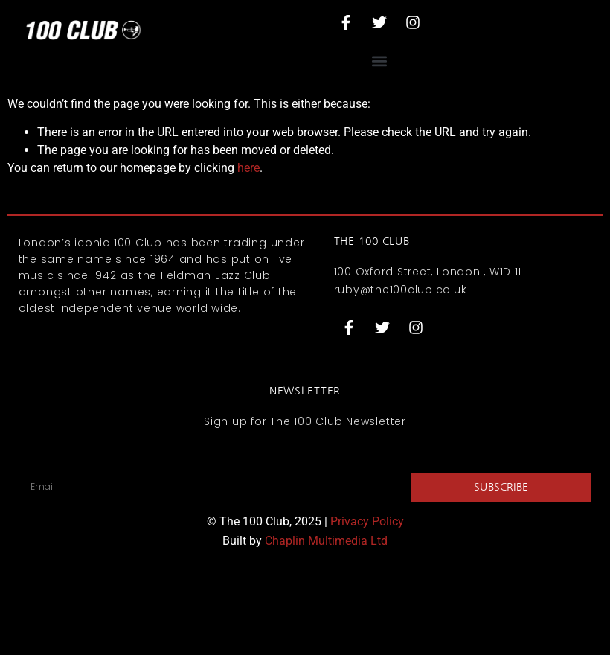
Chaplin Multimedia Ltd (326, 541)
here (248, 168)
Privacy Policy (367, 521)
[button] (379, 60)
